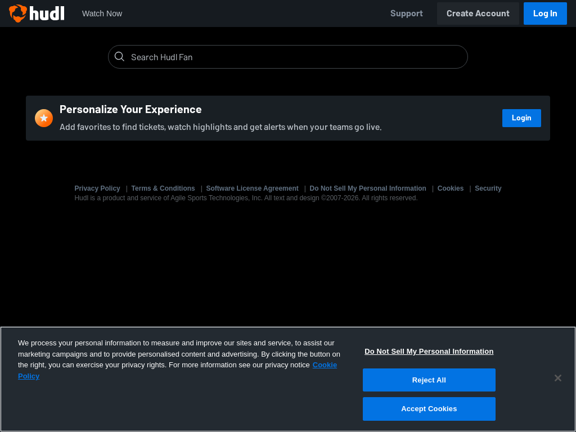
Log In (545, 13)
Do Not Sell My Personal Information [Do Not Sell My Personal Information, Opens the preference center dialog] (428, 351)
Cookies (451, 188)
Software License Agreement (252, 188)
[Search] (297, 57)
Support (406, 13)
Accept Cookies (429, 408)
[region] (288, 379)
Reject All (429, 380)
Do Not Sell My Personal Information (368, 188)
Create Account (478, 13)
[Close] (558, 378)
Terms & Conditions (163, 188)
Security (488, 188)
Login (522, 117)
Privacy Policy (97, 188)
